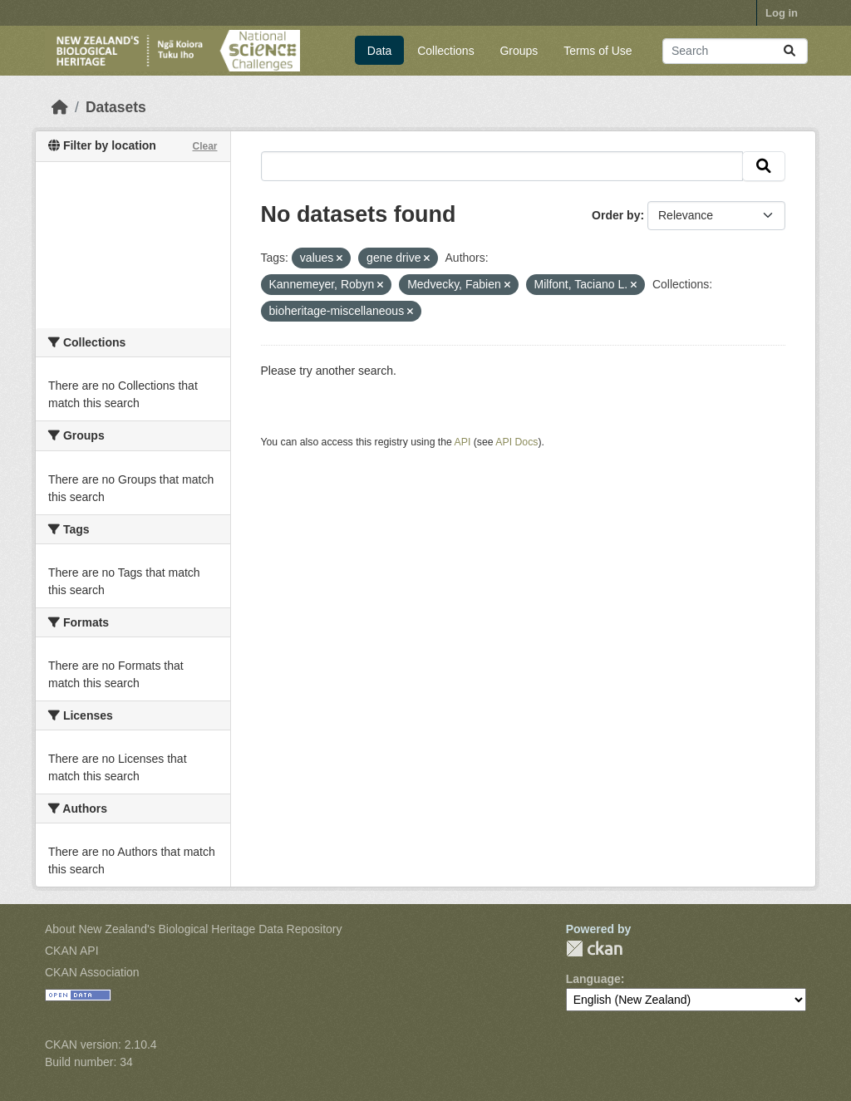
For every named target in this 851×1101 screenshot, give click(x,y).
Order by (616, 215)
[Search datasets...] (735, 51)
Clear (204, 146)
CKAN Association (92, 972)
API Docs (516, 442)
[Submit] (789, 51)
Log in (781, 13)
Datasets (116, 107)
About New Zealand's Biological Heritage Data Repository (193, 929)
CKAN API (72, 950)
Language (593, 978)
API (463, 442)
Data (379, 50)
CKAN (594, 948)
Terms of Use (597, 50)
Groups (518, 50)
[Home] (60, 107)
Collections (445, 50)
